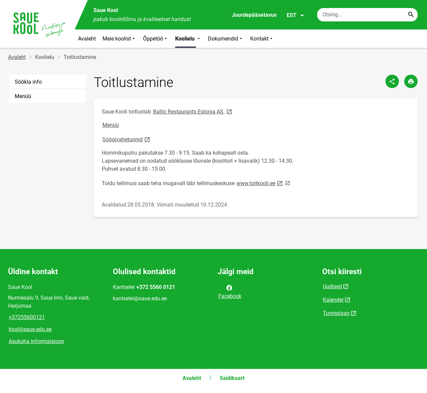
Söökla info (28, 82)
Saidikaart (232, 378)
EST (295, 15)
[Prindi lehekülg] (411, 81)
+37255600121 (27, 317)
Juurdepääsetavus (254, 15)
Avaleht (87, 38)
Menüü (23, 96)
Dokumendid (225, 38)
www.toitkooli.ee (260, 182)
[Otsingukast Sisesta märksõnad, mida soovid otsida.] (367, 14)
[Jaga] (392, 81)
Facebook (229, 291)
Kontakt (262, 38)
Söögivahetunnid (126, 139)
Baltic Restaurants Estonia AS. (193, 111)
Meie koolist (119, 38)
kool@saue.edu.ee (30, 329)
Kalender (333, 300)
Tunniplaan (336, 313)
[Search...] (411, 14)
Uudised (332, 286)
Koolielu (188, 38)
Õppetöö (155, 38)
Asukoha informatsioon (36, 341)
